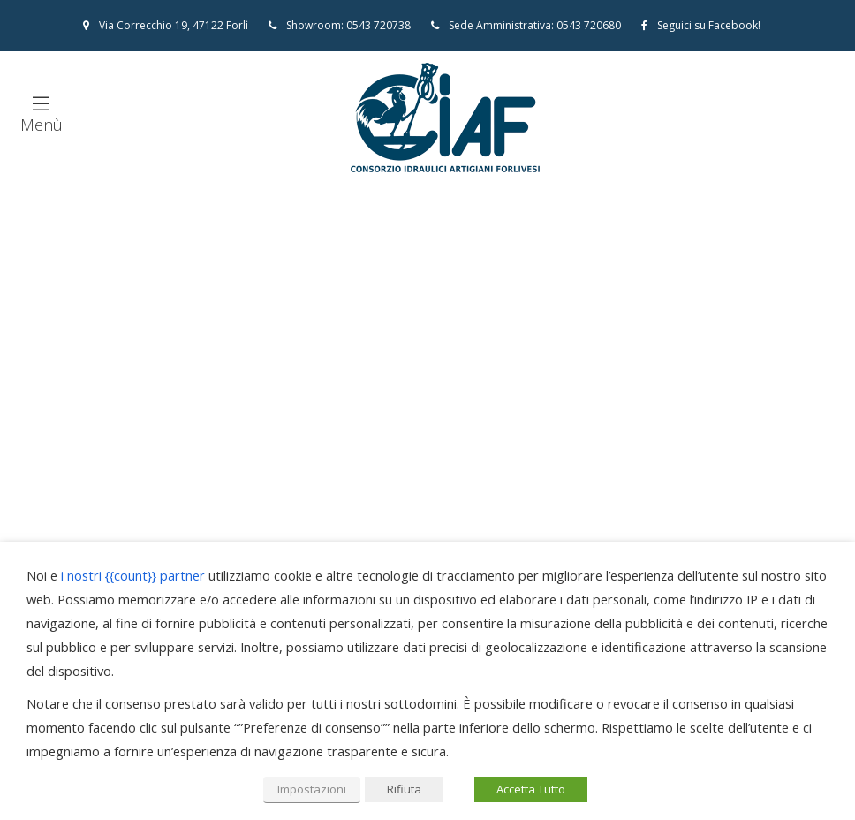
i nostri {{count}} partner (133, 575)
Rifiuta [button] (404, 789)
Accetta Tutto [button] (530, 789)
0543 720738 (378, 25)
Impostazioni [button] (311, 789)
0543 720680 (588, 25)
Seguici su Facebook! (700, 25)
